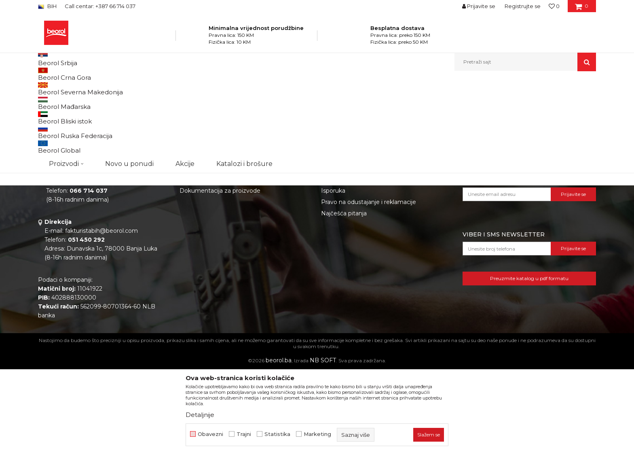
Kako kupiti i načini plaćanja (359, 262)
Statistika (277, 434)
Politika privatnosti (347, 228)
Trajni (244, 434)
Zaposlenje (195, 240)
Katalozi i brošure (204, 262)
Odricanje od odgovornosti (358, 240)
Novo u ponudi (129, 62)
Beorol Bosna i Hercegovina (69, 88)
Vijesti (188, 251)
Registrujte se (523, 6)
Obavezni (210, 434)
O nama (191, 228)
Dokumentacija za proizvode (220, 274)
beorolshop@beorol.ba (98, 265)
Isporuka (333, 274)
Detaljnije (200, 415)
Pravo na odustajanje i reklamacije (368, 285)
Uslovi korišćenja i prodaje (357, 251)
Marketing (317, 434)
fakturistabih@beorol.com (101, 314)
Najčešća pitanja (344, 296)
